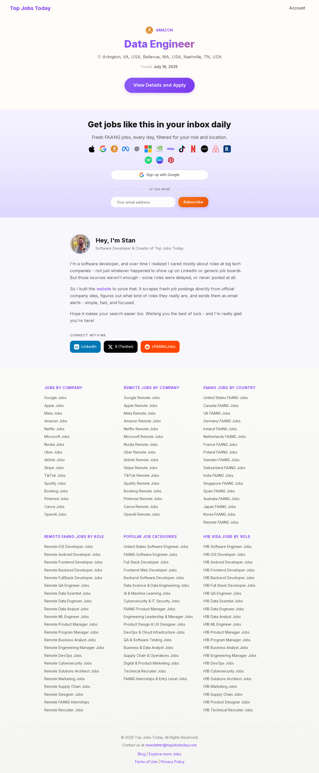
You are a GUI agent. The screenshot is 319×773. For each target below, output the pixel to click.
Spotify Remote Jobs (141, 483)
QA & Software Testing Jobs (148, 640)
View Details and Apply (159, 85)
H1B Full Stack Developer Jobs (229, 585)
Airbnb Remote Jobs (141, 460)
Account (297, 7)
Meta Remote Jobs (140, 413)
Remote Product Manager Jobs (70, 624)
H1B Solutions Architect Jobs (227, 679)
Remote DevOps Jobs (63, 655)
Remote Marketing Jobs (64, 679)
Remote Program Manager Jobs (71, 632)
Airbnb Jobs (54, 460)
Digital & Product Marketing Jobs (151, 663)
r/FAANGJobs (160, 346)
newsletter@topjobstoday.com (171, 745)
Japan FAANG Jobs (219, 506)
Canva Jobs (54, 506)
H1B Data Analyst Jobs (222, 616)
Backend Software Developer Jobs (154, 578)
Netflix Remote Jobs (141, 429)
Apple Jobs (54, 405)
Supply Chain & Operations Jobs (151, 655)
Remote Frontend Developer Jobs (73, 562)
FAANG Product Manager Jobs (149, 609)
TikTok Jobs (55, 475)
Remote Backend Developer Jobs (73, 570)
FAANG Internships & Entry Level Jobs (155, 679)
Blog (142, 754)
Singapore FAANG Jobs (223, 483)
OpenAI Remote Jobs (142, 514)
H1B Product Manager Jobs (226, 632)
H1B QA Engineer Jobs (222, 593)
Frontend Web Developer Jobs (150, 570)
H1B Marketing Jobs (220, 686)
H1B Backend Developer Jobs (228, 578)
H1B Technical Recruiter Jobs (228, 710)
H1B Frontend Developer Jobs (229, 570)
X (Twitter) (120, 346)
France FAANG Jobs (220, 444)
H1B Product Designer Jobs (226, 702)
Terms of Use (146, 761)
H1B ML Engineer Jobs (222, 624)
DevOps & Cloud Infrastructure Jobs (154, 632)
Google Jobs (55, 397)
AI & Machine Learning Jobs (147, 593)
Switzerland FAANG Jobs (224, 468)
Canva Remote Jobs (141, 506)
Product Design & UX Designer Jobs (154, 624)
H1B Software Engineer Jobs (227, 546)
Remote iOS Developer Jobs (68, 546)
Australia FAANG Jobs (221, 498)
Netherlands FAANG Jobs (224, 436)
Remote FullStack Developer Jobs (73, 578)
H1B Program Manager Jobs (227, 640)
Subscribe (193, 202)
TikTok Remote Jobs (141, 475)
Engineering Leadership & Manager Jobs (158, 616)
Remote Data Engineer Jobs (68, 601)
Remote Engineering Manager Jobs (74, 647)
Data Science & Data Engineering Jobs (156, 585)
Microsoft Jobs (57, 436)
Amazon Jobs (55, 421)
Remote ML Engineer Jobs (66, 616)
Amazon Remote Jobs (142, 421)
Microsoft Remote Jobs (143, 436)
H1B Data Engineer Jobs (223, 609)
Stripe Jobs (54, 468)
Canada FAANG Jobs (221, 405)
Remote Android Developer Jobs (72, 554)
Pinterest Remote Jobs (143, 498)
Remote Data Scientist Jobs (67, 593)
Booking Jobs (56, 491)
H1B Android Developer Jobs (228, 562)
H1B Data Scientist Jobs (223, 601)
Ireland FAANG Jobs (220, 429)
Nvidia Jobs (54, 444)
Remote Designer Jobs (63, 694)
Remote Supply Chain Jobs (67, 686)
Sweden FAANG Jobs (221, 460)
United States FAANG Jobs (225, 397)
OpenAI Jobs (55, 514)
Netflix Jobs (54, 429)
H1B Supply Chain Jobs (222, 694)
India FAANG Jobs (218, 475)
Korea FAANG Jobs (219, 514)
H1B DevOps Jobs (218, 663)
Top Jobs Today (30, 8)
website (104, 288)
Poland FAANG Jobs (220, 452)
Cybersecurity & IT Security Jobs (152, 601)
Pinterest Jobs (56, 498)
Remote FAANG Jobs (221, 522)
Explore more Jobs (165, 754)
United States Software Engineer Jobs (156, 546)
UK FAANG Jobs (216, 413)
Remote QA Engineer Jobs (66, 585)
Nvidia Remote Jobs (141, 444)
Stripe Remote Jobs (140, 468)
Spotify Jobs (55, 483)
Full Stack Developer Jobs (146, 562)
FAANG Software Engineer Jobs (150, 554)
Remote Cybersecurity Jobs (68, 663)
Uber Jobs (53, 452)
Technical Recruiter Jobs (145, 671)
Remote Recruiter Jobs (63, 710)
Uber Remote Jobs (140, 452)
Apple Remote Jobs (140, 405)
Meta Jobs (53, 413)
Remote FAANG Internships (66, 702)
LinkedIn (85, 346)
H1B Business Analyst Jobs (225, 647)
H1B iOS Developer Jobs (224, 554)
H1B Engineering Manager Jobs (229, 655)
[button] (159, 175)
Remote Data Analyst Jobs (66, 609)
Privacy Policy (172, 761)
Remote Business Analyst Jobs (70, 640)
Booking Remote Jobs (142, 491)
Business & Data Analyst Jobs (148, 647)
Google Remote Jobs (142, 397)
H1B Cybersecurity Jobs (223, 671)
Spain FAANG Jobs (219, 491)
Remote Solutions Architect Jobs (71, 671)
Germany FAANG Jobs (222, 421)
